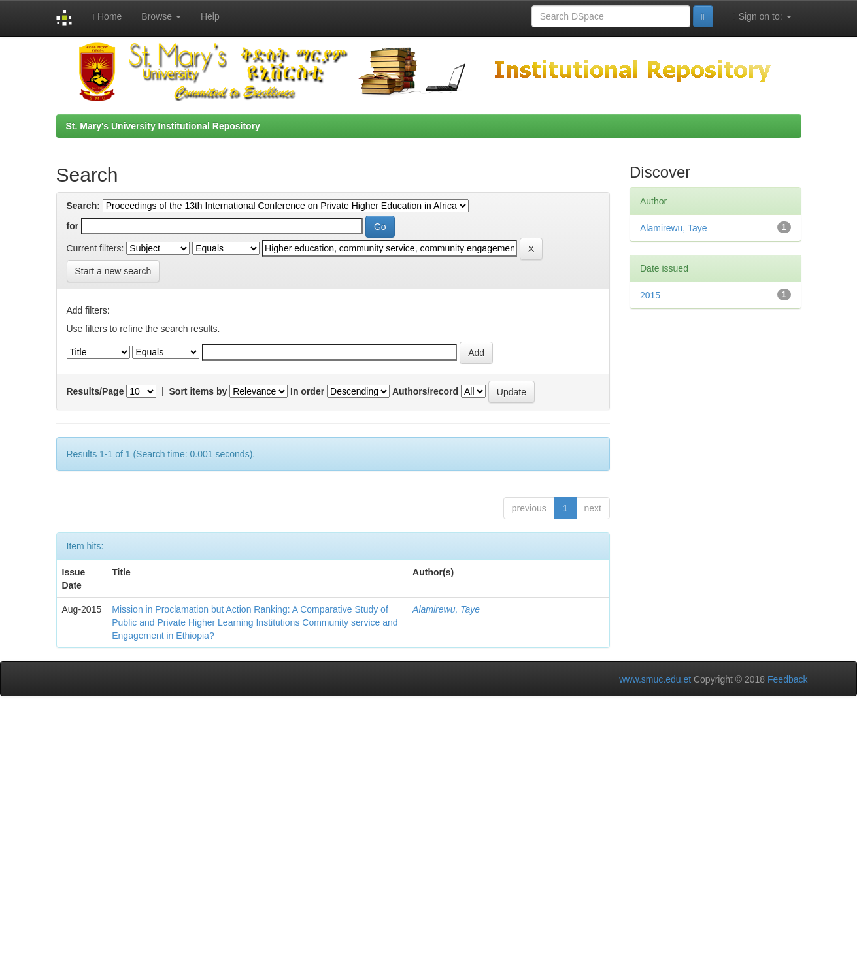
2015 (650, 295)
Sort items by (198, 391)
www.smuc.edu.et (655, 679)
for (73, 226)
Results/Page (95, 391)
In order (307, 391)
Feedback (787, 679)
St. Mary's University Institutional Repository (163, 126)
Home (107, 16)
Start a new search (113, 271)
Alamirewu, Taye (446, 609)
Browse (161, 16)
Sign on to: (762, 16)
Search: (83, 206)
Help (210, 16)
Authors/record (425, 391)
